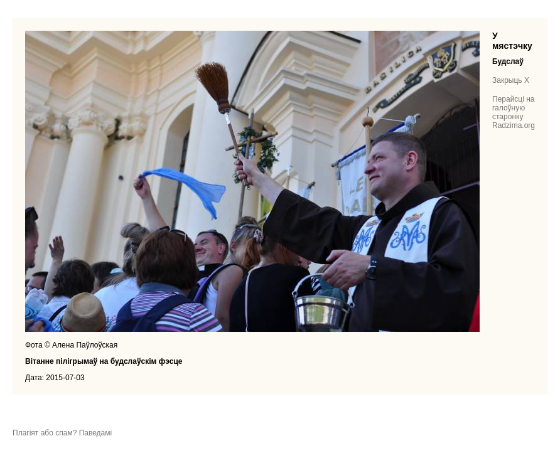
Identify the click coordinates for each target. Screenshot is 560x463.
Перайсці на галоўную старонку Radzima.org (513, 112)
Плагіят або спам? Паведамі (62, 432)
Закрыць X (510, 80)
